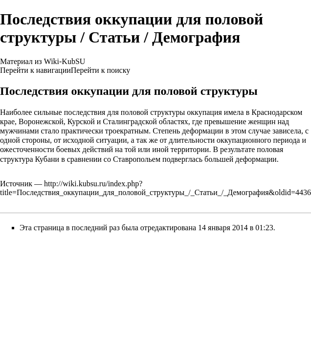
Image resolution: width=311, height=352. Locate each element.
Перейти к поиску (100, 70)
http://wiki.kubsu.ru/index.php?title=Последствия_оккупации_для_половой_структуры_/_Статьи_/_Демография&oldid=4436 (155, 188)
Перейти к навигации (35, 70)
